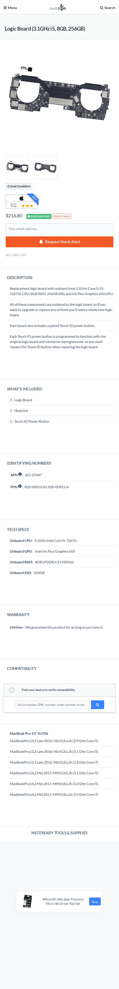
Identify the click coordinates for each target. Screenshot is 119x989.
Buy (95, 901)
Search (107, 7)
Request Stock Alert (62, 241)
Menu (10, 7)
